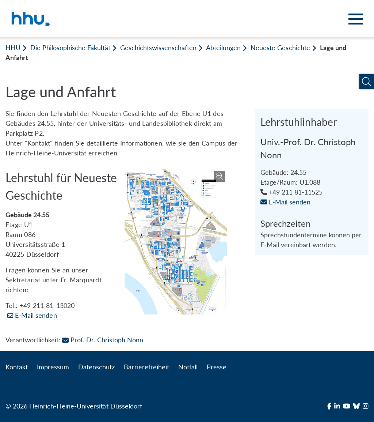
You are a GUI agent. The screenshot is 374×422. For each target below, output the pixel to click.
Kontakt (16, 367)
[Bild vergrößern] (176, 241)
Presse (216, 367)
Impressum (53, 367)
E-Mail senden (36, 315)
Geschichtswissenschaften (158, 48)
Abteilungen (223, 48)
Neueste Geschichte (280, 48)
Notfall (188, 367)
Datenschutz (96, 367)
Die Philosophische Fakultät (70, 48)
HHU (12, 48)
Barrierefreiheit (146, 367)
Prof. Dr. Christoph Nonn (102, 340)
